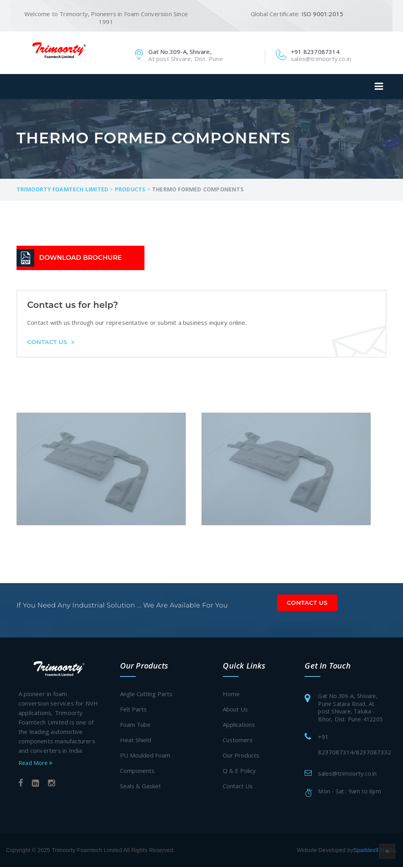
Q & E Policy (239, 770)
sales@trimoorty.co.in (347, 773)
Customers (238, 740)
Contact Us (51, 342)
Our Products (241, 755)
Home (231, 694)
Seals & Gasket (140, 786)
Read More (35, 763)
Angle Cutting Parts (146, 694)
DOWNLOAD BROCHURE (80, 257)
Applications (239, 724)
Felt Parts (133, 709)
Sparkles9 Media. (375, 850)
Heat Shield (135, 740)
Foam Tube (135, 724)
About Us (235, 709)
